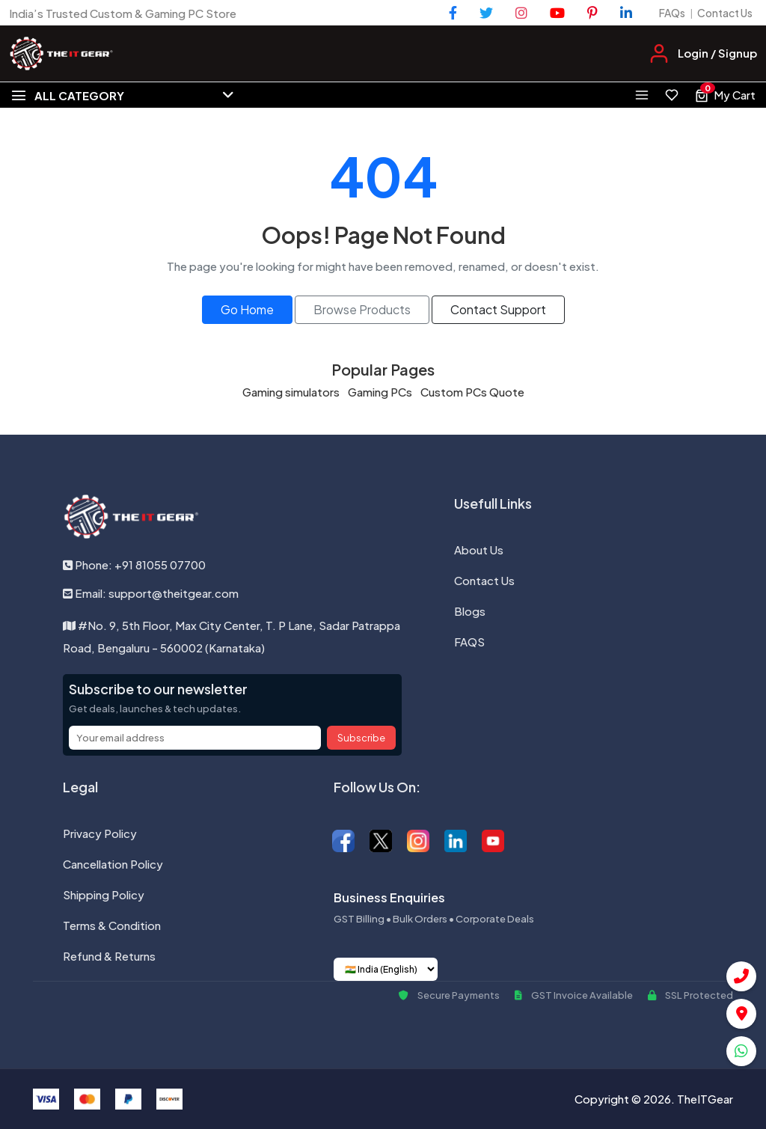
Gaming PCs (380, 392)
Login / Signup (717, 53)
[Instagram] (521, 12)
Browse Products (362, 309)
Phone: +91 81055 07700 (134, 564)
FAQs (672, 12)
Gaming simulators (291, 392)
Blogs (469, 611)
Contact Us (725, 12)
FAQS (469, 641)
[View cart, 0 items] (725, 95)
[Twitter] (486, 12)
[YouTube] (557, 12)
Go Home (247, 309)
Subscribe (361, 738)
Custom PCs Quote (472, 392)
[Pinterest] (592, 12)
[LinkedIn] (626, 12)
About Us (478, 549)
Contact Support (498, 309)
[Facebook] (453, 12)
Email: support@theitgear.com (151, 593)
